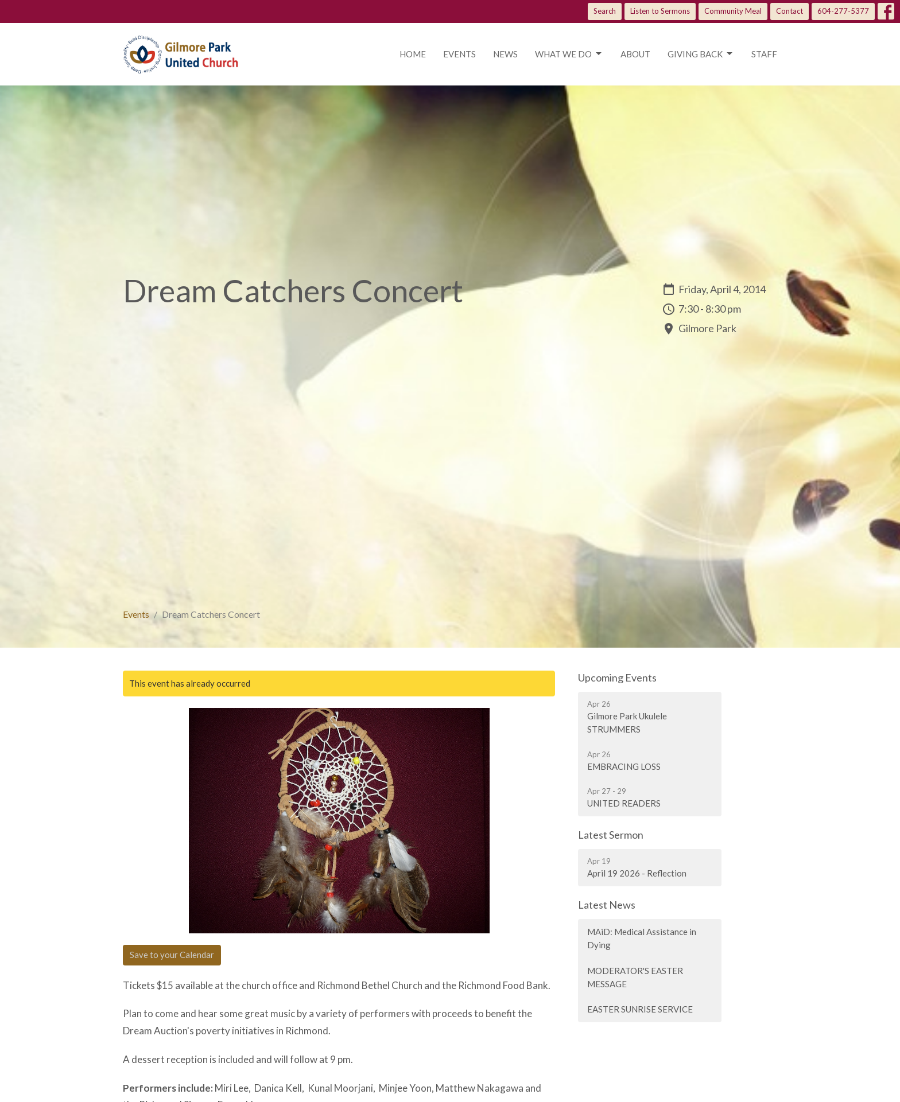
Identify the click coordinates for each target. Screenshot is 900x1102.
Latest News (606, 904)
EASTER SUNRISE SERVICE (640, 1009)
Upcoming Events (617, 677)
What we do (569, 54)
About (635, 54)
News (505, 54)
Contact (789, 10)
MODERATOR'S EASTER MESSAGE (635, 977)
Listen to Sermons (660, 10)
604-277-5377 (843, 10)
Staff (764, 54)
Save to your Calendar (172, 954)
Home (412, 54)
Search (604, 10)
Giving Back (701, 54)
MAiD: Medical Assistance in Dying (641, 938)
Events (459, 54)
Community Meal (733, 10)
